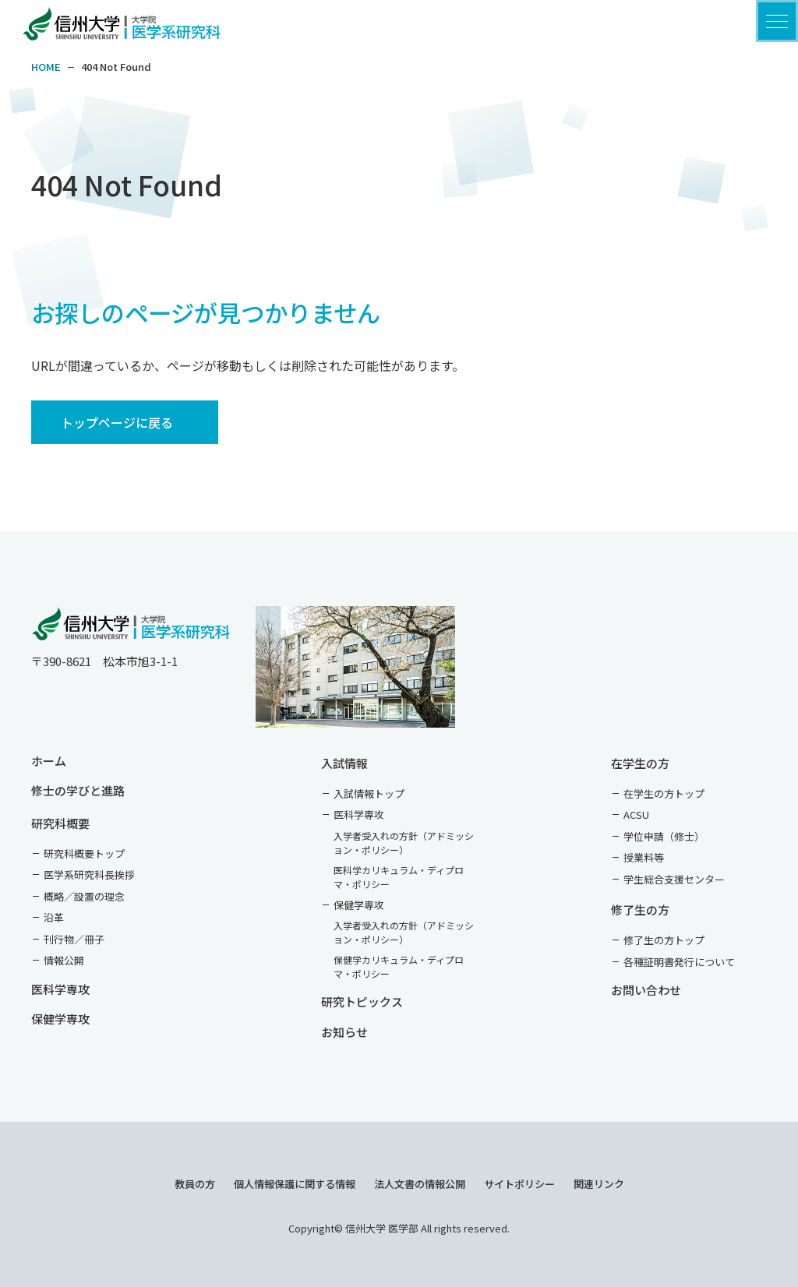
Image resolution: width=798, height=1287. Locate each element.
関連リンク (599, 1183)
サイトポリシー (519, 1183)
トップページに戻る (117, 422)
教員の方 (195, 1183)
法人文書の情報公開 (419, 1183)
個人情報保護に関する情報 (294, 1183)
